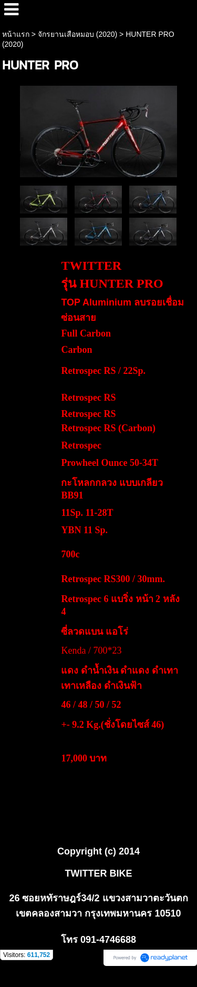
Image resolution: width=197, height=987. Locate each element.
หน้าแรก (15, 34)
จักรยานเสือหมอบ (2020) (77, 34)
